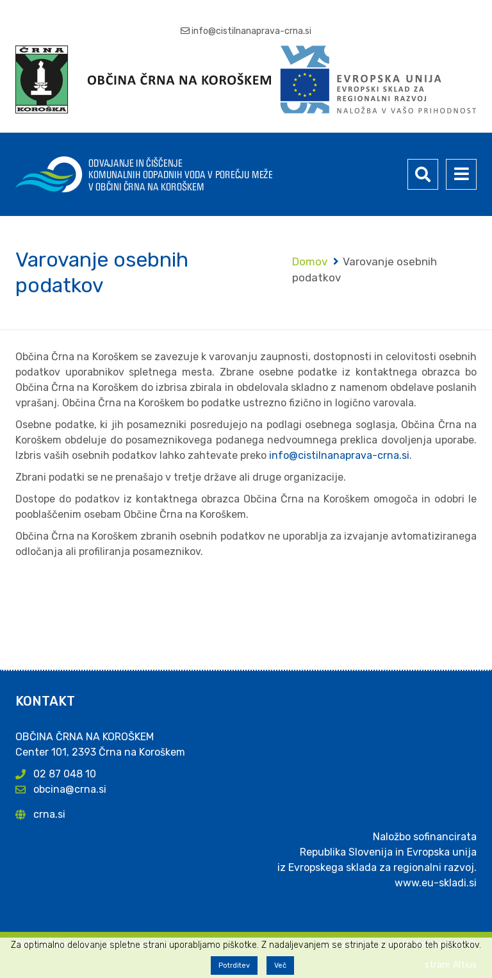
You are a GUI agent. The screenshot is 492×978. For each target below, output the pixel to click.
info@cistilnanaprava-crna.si (251, 31)
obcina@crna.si (69, 789)
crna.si (49, 814)
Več (280, 965)
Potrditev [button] (234, 965)
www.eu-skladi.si (436, 883)
